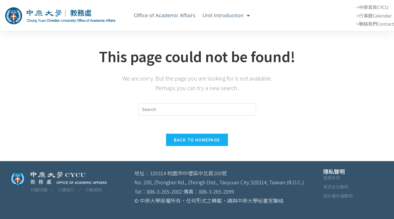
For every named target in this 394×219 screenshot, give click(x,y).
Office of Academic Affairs (164, 15)
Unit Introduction (226, 15)
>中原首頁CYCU (372, 7)
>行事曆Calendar (374, 15)
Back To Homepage (197, 140)
